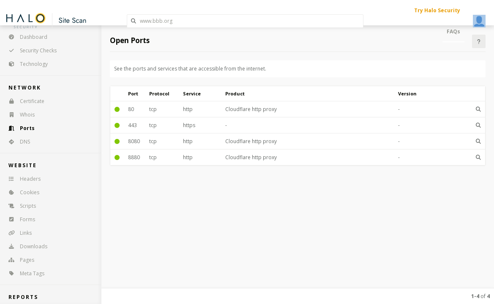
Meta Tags (23, 273)
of (480, 296)
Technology (25, 64)
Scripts (19, 205)
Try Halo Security (437, 10)
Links (17, 232)
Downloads (25, 246)
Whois (19, 114)
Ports (19, 128)
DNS (16, 141)
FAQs (453, 31)
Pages (18, 259)
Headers (22, 178)
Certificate (23, 101)
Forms (19, 219)
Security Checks (30, 50)
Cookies (21, 192)
